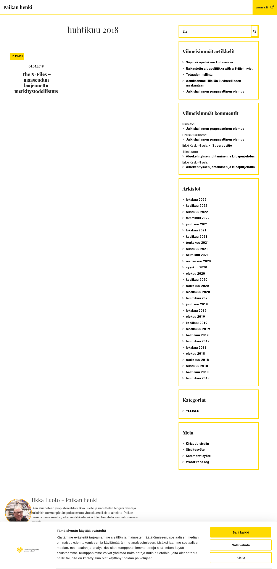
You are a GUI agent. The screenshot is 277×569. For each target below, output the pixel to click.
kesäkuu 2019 (196, 323)
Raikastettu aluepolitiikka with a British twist (219, 69)
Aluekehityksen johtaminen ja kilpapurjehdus (220, 156)
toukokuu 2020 (197, 286)
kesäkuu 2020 (196, 280)
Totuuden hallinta (199, 75)
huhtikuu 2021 (197, 249)
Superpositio (222, 145)
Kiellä (241, 535)
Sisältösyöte (195, 450)
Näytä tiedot (66, 560)
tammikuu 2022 (197, 218)
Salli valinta (241, 522)
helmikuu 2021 (197, 255)
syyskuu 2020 (196, 267)
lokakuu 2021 (196, 230)
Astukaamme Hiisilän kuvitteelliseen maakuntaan (213, 83)
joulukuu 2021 (197, 224)
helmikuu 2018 (197, 372)
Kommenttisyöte (198, 456)
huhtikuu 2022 (197, 212)
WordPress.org (197, 462)
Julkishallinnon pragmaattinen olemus (215, 91)
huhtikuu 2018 (197, 366)
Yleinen (17, 56)
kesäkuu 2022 (196, 206)
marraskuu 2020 (198, 261)
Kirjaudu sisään (197, 444)
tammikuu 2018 (197, 378)
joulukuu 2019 (197, 304)
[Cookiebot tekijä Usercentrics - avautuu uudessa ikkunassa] (28, 560)
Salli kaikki (241, 509)
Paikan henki (17, 7)
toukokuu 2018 (197, 360)
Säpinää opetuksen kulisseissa (209, 62)
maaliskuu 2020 (198, 292)
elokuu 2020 (195, 274)
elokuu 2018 (195, 354)
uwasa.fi (262, 7)
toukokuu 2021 (197, 243)
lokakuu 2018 (196, 347)
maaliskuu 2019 (198, 329)
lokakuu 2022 (196, 200)
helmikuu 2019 (197, 335)
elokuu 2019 (195, 317)
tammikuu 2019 (197, 341)
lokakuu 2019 (196, 311)
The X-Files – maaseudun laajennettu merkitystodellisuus (36, 82)
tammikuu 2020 (197, 298)
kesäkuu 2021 (196, 237)
